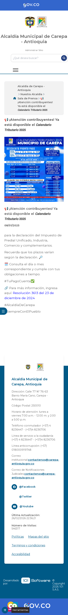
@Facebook (27, 486)
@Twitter (25, 496)
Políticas (18, 536)
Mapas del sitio (38, 536)
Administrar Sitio (34, 50)
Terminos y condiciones (28, 545)
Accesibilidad (21, 554)
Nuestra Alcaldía (31, 94)
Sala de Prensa (28, 98)
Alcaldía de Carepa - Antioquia (31, 88)
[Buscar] (64, 58)
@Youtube (26, 506)
